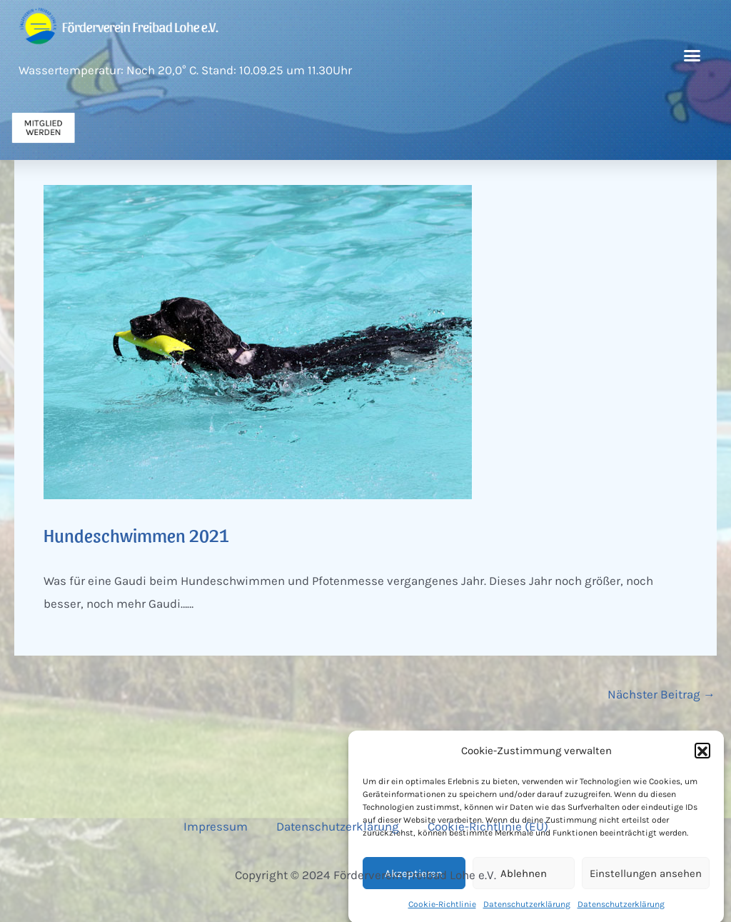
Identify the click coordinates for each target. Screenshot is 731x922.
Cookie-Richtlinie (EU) (488, 826)
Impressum (215, 826)
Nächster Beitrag (661, 694)
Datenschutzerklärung (337, 826)
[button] (702, 761)
